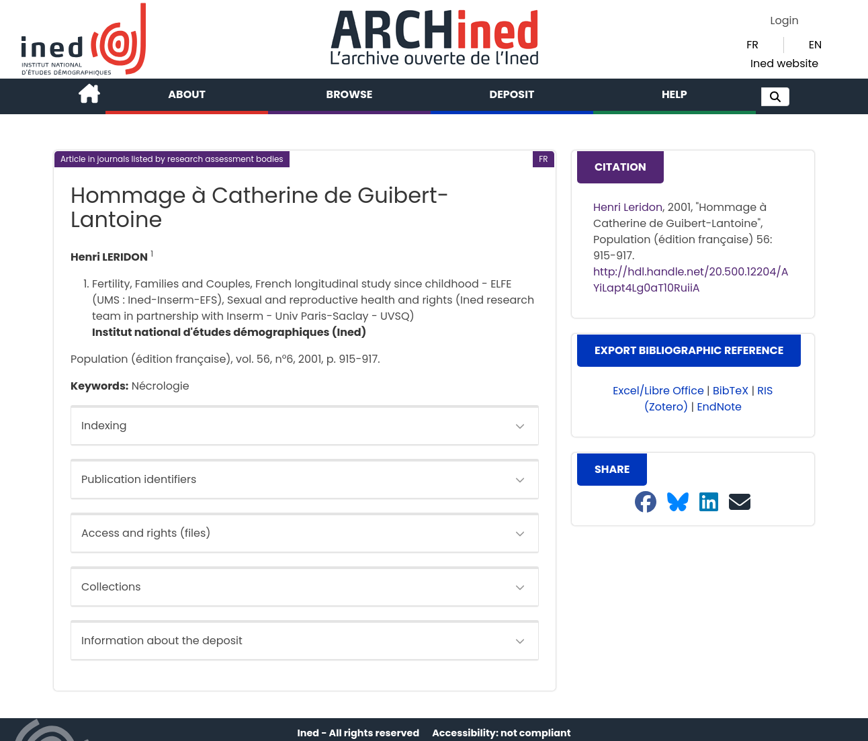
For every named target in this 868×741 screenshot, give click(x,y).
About (187, 94)
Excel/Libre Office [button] (658, 390)
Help (674, 94)
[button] (775, 96)
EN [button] (815, 44)
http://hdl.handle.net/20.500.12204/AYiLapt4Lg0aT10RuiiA (691, 280)
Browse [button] (350, 94)
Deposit (512, 94)
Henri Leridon (627, 207)
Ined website (784, 63)
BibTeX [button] (730, 390)
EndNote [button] (719, 407)
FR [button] (752, 44)
